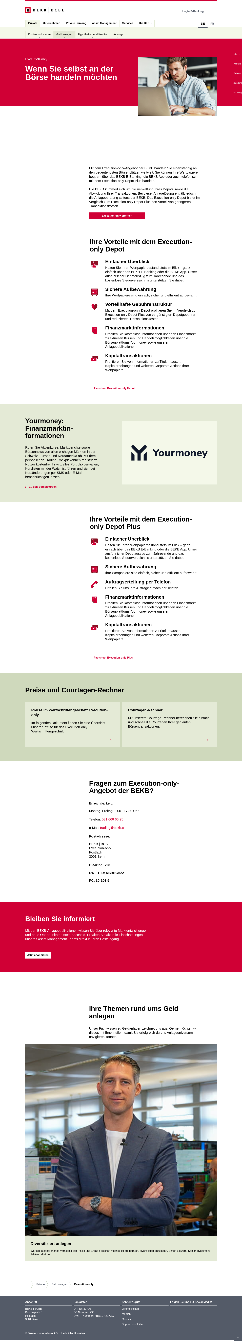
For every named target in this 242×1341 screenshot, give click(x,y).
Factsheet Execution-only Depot (112, 389)
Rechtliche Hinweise (73, 1334)
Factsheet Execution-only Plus (111, 658)
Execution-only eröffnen (117, 215)
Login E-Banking (195, 11)
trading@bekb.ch (113, 828)
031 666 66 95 (112, 820)
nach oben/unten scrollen (238, 1337)
